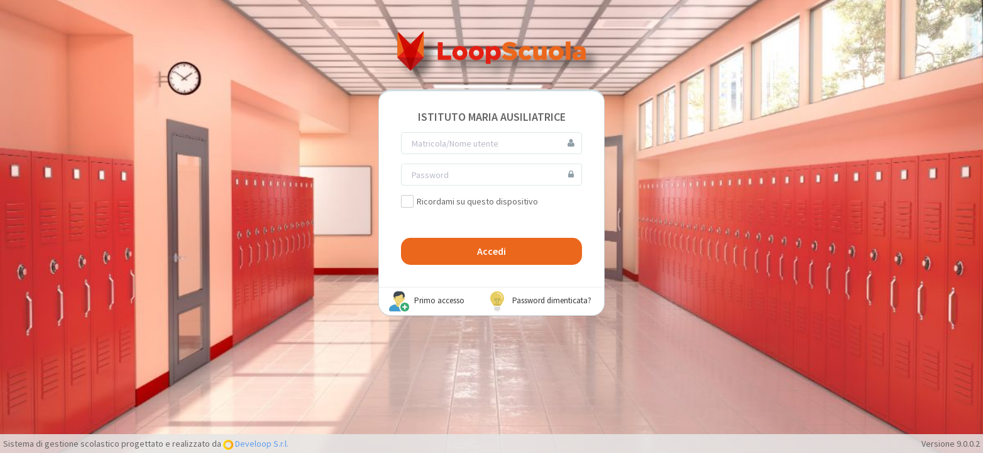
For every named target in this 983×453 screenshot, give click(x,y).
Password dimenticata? (539, 301)
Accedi (491, 251)
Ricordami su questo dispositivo (469, 201)
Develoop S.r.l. (260, 443)
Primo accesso (426, 301)
